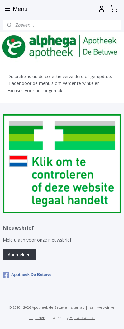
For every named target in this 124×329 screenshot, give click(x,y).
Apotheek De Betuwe (27, 275)
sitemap (77, 307)
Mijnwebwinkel (82, 317)
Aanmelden (19, 254)
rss (90, 307)
